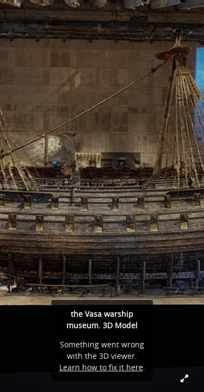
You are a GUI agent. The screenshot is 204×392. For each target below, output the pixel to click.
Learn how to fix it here (101, 367)
